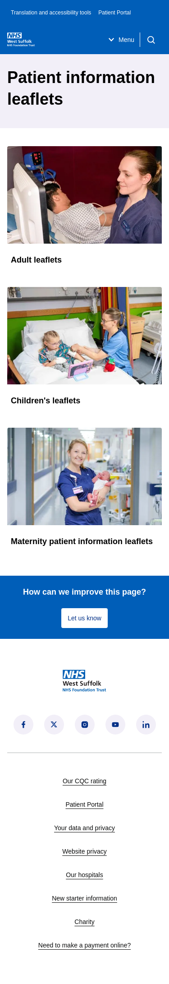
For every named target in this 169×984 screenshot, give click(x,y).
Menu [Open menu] (120, 39)
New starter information (84, 898)
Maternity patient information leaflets (82, 541)
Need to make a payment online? (84, 945)
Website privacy (84, 851)
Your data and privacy (84, 828)
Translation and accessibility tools (51, 12)
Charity (84, 921)
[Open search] (151, 40)
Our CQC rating (84, 781)
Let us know (84, 618)
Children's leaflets (45, 400)
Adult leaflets (36, 259)
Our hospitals (84, 874)
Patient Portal (114, 12)
